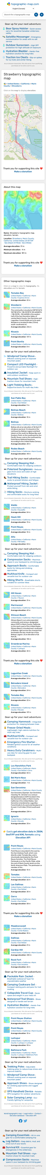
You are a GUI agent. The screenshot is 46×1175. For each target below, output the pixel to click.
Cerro (30, 770)
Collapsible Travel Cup (20, 992)
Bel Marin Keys (18, 777)
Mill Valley (21, 542)
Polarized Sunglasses (20, 469)
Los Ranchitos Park (21, 765)
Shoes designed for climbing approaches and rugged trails (24, 1085)
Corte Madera (23, 931)
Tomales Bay (17, 293)
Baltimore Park (18, 1050)
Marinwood (17, 605)
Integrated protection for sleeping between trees (24, 723)
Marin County (37, 308)
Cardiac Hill (17, 950)
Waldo (14, 505)
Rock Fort (16, 959)
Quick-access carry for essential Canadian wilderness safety (23, 31)
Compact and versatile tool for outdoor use (22, 575)
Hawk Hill (16, 517)
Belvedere (22, 688)
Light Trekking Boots (19, 384)
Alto (13, 537)
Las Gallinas (17, 884)
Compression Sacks (19, 559)
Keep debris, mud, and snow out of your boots (23, 1142)
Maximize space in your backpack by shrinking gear (24, 561)
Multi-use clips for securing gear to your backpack (24, 753)
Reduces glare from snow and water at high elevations (24, 471)
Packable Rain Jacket (20, 976)
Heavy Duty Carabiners (21, 750)
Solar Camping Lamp (19, 1097)
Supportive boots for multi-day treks (22, 387)
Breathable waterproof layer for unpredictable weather (20, 980)
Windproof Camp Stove (21, 356)
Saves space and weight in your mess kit (23, 994)
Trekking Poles (15, 1066)
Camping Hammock (19, 721)
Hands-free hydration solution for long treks (22, 52)
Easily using (24, 834)
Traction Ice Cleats (17, 57)
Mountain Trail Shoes (19, 378)
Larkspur (21, 649)
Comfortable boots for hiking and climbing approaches (23, 568)
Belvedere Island (19, 683)
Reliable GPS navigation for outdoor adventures (24, 1093)
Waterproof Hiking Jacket (22, 483)
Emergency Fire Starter (21, 741)
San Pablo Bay (18, 398)
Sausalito (21, 510)
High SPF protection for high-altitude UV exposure (23, 46)
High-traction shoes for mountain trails (22, 380)
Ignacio (15, 816)
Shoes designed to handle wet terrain (24, 1000)
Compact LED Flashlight (21, 364)
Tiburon (21, 598)
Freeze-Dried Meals (18, 727)
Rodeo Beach (17, 448)
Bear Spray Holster (17, 28)
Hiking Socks (14, 491)
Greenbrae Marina (20, 643)
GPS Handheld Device (20, 1091)
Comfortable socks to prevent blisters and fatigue (23, 479)
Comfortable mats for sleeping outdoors (24, 466)
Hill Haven (16, 593)
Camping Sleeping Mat (20, 463)
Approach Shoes (17, 1083)
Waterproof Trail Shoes (20, 998)
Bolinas (21, 415)
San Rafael (22, 403)
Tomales (15, 874)
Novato (21, 821)
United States (16, 296)
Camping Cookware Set (21, 984)
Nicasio (15, 331)
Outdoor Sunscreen (17, 45)
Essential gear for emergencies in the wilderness (21, 1148)
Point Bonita (17, 341)
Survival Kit (12, 1147)
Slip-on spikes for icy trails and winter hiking (24, 58)
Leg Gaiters (13, 1141)
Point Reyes (17, 527)
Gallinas (15, 938)
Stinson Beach (18, 615)
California (26, 296)
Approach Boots (16, 565)
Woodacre (16, 305)
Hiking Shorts (15, 579)
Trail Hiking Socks (17, 477)
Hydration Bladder (17, 51)
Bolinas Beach (18, 410)
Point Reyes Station (21, 1018)
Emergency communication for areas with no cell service (23, 39)
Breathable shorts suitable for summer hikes (23, 581)
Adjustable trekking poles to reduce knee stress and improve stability (24, 1069)
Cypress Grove (23, 298)
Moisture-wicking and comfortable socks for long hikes (23, 493)
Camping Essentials (18, 1135)
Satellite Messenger (18, 36)
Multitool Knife (15, 573)
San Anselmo (23, 965)
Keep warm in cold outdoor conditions (24, 374)
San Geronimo (18, 787)
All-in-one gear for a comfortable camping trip (23, 1136)
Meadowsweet (18, 926)
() (19, 240)
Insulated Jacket (17, 372)
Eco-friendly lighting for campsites (22, 1099)
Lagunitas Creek (19, 673)
